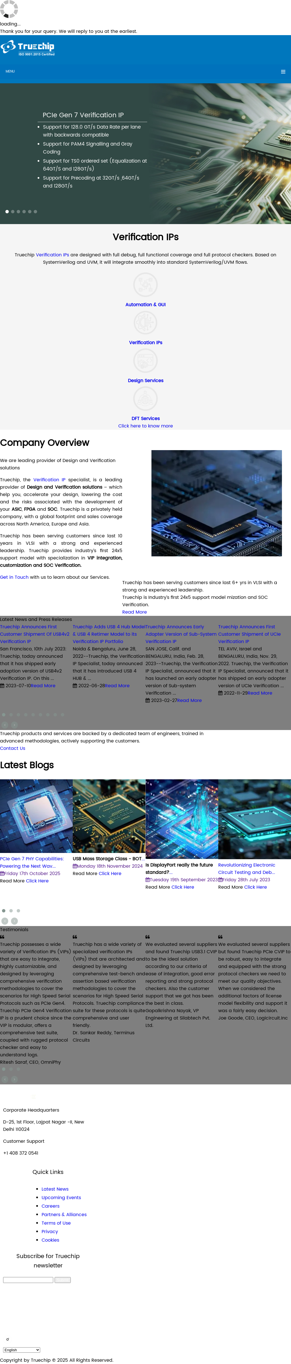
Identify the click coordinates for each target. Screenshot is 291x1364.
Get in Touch (14, 577)
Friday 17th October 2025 (30, 873)
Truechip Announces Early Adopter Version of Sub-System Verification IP (181, 634)
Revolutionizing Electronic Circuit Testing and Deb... (246, 868)
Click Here (37, 881)
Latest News (55, 1189)
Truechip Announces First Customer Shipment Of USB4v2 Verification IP (34, 634)
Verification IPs (53, 255)
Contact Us (12, 748)
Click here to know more (145, 426)
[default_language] (21, 1350)
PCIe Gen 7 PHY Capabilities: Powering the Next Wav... (32, 862)
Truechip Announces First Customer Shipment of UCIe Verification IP (249, 634)
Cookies (50, 1240)
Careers (50, 1206)
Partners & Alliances (64, 1214)
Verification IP (50, 480)
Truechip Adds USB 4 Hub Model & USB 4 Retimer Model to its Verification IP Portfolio (109, 634)
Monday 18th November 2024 (108, 866)
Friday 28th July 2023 (244, 880)
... (109, 859)
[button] (7, 211)
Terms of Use (56, 1223)
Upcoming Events (61, 1197)
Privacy (50, 1231)
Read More (134, 612)
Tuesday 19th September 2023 (182, 880)
